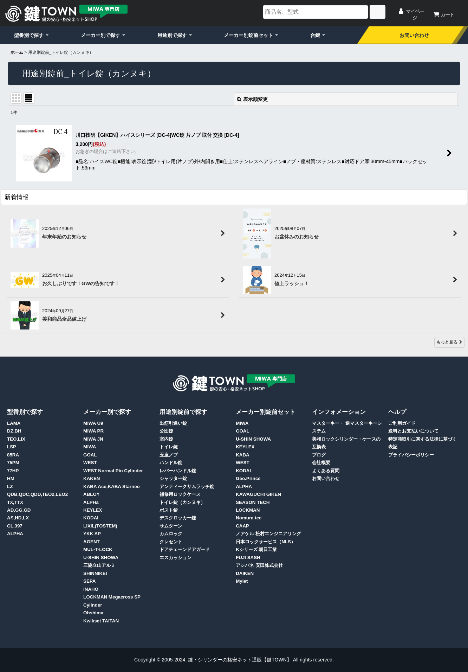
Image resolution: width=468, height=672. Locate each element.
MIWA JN (93, 439)
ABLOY (91, 494)
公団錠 (166, 431)
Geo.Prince (248, 478)
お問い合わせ (414, 35)
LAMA (14, 423)
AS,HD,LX (18, 517)
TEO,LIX (16, 439)
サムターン (171, 526)
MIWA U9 (93, 423)
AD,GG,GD (19, 510)
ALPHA (15, 533)
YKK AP (92, 533)
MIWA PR (93, 431)
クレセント (171, 541)
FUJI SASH (248, 557)
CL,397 (14, 526)
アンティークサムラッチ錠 (187, 486)
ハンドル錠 (171, 462)
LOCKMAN (248, 510)
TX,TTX (15, 502)
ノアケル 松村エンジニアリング (268, 533)
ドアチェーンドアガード (185, 549)
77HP (13, 470)
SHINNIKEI (95, 573)
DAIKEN (245, 573)
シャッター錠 (173, 478)
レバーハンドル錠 (178, 470)
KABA (242, 454)
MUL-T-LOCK (97, 549)
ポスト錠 (169, 510)
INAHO (90, 589)
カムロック (171, 533)
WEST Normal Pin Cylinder (113, 470)
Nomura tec (248, 517)
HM (10, 478)
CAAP (242, 526)
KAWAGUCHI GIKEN (258, 494)
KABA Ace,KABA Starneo (111, 486)
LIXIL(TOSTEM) (100, 526)
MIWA (89, 446)
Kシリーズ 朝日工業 (256, 549)
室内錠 (166, 439)
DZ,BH (14, 431)
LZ (10, 486)
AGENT (91, 541)
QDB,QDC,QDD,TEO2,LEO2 (37, 494)
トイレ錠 (169, 446)
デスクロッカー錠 (178, 517)
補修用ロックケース (180, 494)
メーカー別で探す (100, 35)
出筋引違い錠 (173, 423)
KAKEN (91, 478)
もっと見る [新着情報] (449, 342)
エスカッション (175, 557)
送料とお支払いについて (413, 431)
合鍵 (315, 35)
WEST (90, 462)
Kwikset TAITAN (101, 620)
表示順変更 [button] (252, 99)
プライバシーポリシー (411, 454)
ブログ (319, 454)
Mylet (242, 581)
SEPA (89, 581)
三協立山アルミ (99, 565)
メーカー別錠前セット (248, 35)
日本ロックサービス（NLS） (265, 541)
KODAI (90, 517)
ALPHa (91, 502)
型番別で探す (29, 35)
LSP (11, 446)
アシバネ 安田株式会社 (259, 565)
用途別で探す (172, 35)
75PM (13, 462)
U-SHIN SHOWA (100, 557)
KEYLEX (92, 510)
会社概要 (321, 462)
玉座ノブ (169, 454)
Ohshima (93, 612)
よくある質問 (325, 470)
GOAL (90, 454)
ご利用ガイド (402, 423)
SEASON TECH (252, 502)
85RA (13, 454)
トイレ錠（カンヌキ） (182, 502)
